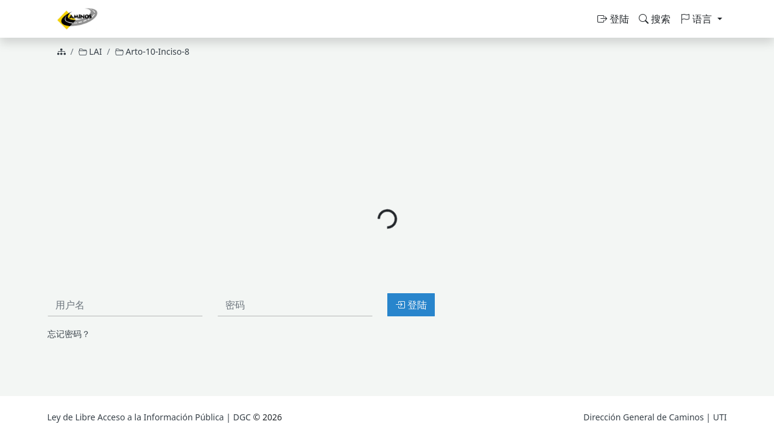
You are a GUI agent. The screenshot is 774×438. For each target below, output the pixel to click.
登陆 (613, 19)
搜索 (654, 19)
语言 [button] (697, 19)
